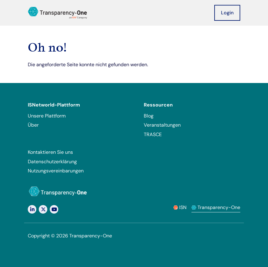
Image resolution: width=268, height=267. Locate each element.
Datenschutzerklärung (52, 161)
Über (33, 125)
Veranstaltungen (162, 125)
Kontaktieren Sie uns (50, 152)
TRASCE (153, 134)
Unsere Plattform (47, 116)
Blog (149, 116)
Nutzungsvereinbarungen (56, 171)
